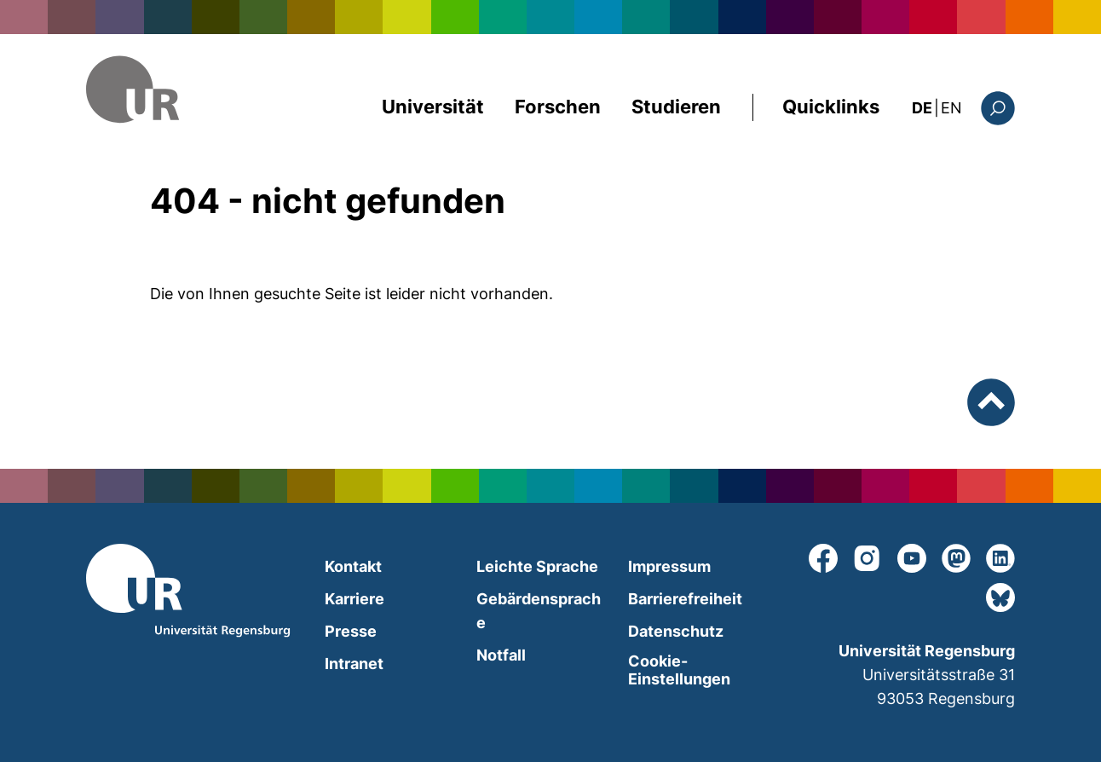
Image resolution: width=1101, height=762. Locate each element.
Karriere (354, 599)
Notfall (501, 655)
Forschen (558, 106)
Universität (433, 106)
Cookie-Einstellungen (679, 670)
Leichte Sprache (537, 566)
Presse (351, 631)
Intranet (354, 664)
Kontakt (353, 566)
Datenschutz (675, 631)
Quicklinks (830, 106)
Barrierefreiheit (685, 599)
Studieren (676, 106)
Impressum (669, 566)
